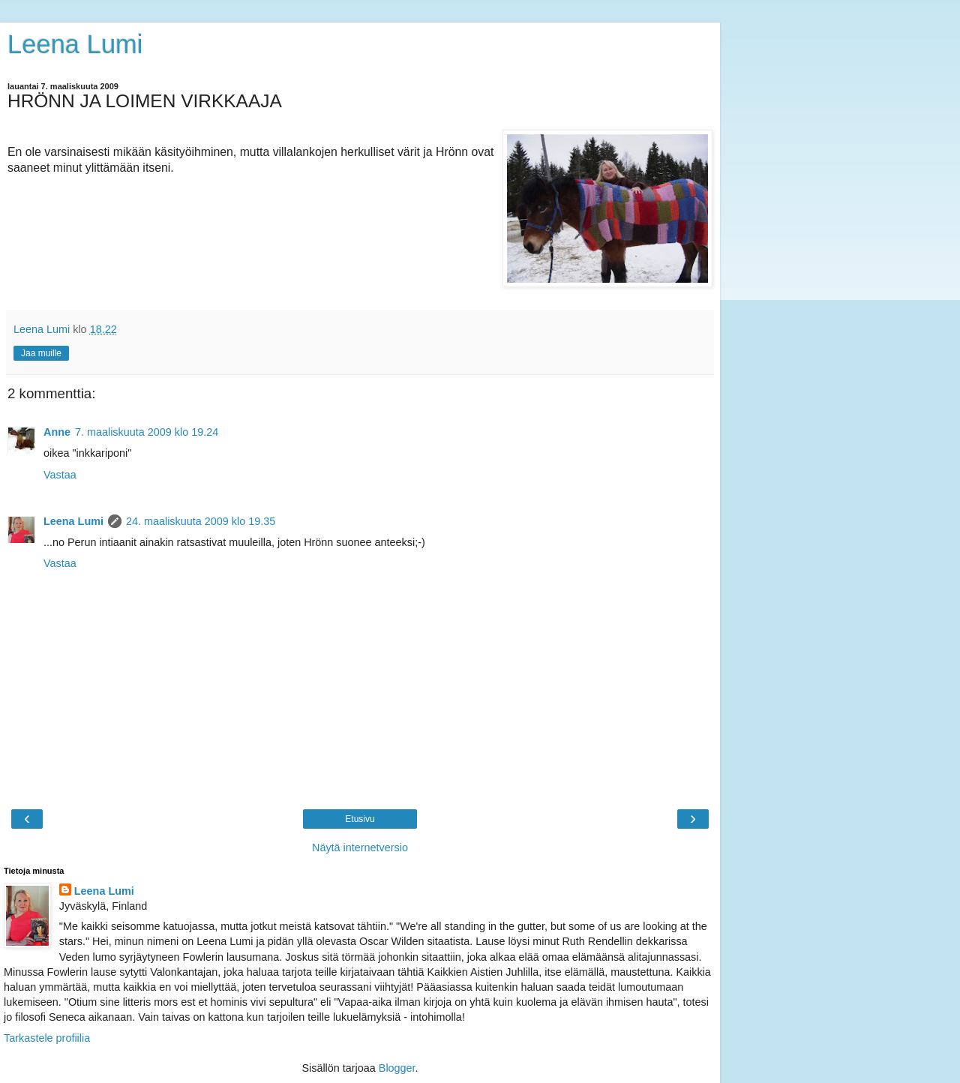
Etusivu (359, 819)
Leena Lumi (75, 44)
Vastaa (60, 475)
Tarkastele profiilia (47, 1038)
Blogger (397, 1068)
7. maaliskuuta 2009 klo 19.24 (146, 432)
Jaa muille (41, 353)
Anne (57, 432)
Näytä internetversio (360, 848)
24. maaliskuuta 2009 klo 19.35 (200, 521)
